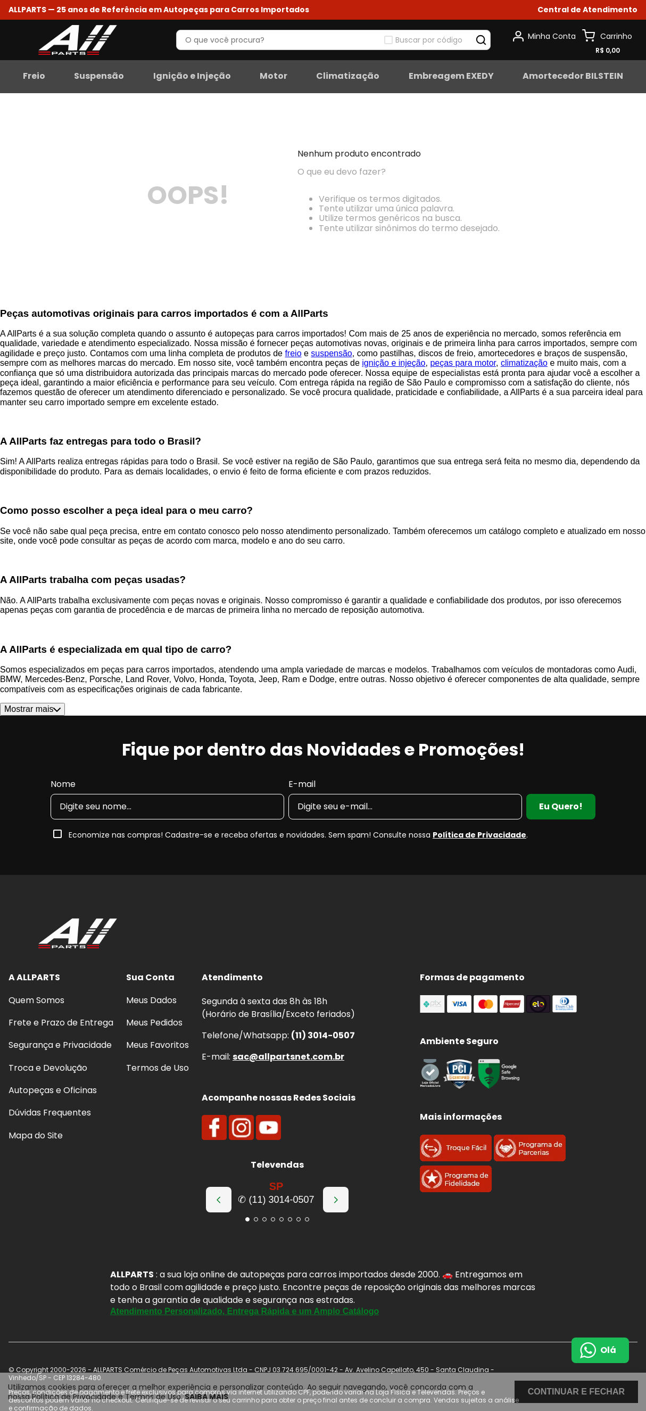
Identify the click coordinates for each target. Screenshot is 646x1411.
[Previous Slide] (218, 1199)
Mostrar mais (32, 708)
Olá (608, 1350)
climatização (524, 362)
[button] (587, 9)
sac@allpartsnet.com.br (288, 1057)
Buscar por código (428, 40)
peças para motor (463, 362)
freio (293, 353)
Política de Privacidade (479, 835)
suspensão (331, 353)
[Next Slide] (336, 1199)
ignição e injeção (393, 362)
